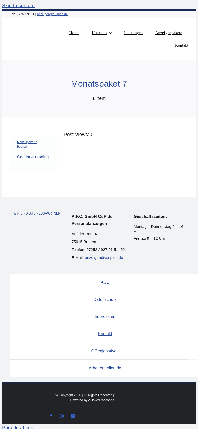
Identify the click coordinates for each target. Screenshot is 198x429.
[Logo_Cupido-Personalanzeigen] (40, 25)
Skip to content (18, 5)
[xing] (73, 416)
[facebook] (51, 416)
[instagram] (62, 416)
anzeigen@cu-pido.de (52, 14)
